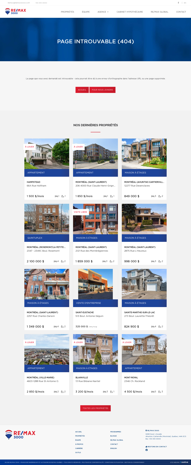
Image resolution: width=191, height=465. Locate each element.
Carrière (79, 448)
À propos (79, 444)
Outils (78, 452)
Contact (181, 12)
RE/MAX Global (159, 12)
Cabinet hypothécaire (130, 12)
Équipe (86, 12)
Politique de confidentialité (93, 462)
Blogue (113, 436)
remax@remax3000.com (19, 3)
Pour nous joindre (102, 90)
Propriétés (67, 12)
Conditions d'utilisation (114, 462)
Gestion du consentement (134, 462)
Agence (102, 12)
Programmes (115, 432)
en (185, 3)
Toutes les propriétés (95, 408)
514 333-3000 (41, 3)
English (113, 448)
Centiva (184, 462)
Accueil (82, 90)
